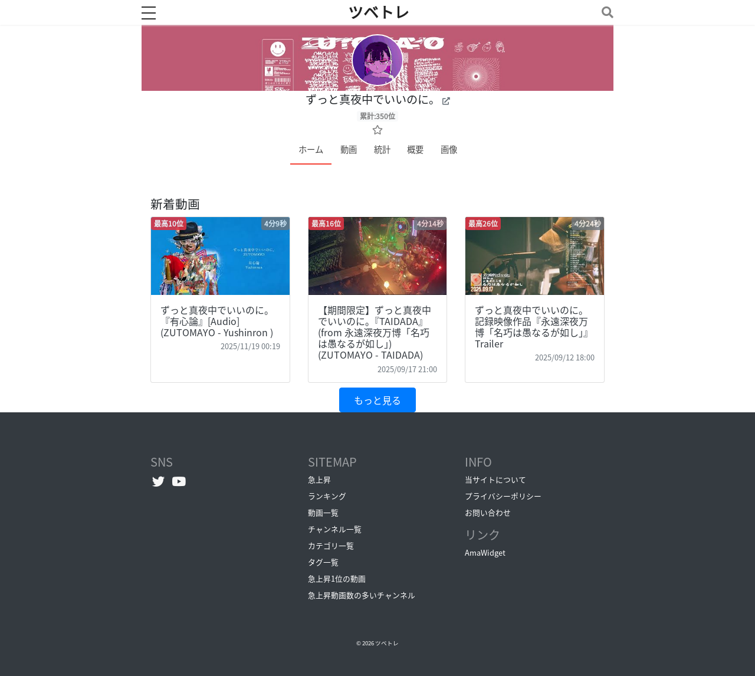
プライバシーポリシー (503, 495)
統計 (382, 149)
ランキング (327, 495)
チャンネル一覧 (335, 528)
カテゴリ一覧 (331, 545)
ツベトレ (387, 643)
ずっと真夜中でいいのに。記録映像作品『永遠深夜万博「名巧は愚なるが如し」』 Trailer (534, 327)
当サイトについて (495, 479)
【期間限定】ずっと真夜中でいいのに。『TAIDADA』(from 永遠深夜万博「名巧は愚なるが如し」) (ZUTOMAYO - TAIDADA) (374, 332)
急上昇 (319, 479)
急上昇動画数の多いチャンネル (361, 594)
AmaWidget (485, 552)
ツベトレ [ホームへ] (378, 12)
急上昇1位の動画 (337, 578)
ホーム (310, 149)
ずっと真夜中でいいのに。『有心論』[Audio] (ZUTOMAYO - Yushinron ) (217, 321)
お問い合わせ (488, 512)
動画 (348, 149)
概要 (415, 149)
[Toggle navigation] (605, 12)
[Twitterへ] (158, 481)
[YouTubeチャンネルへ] (179, 481)
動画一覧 (323, 512)
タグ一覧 (323, 561)
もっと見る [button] (377, 400)
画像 (449, 149)
